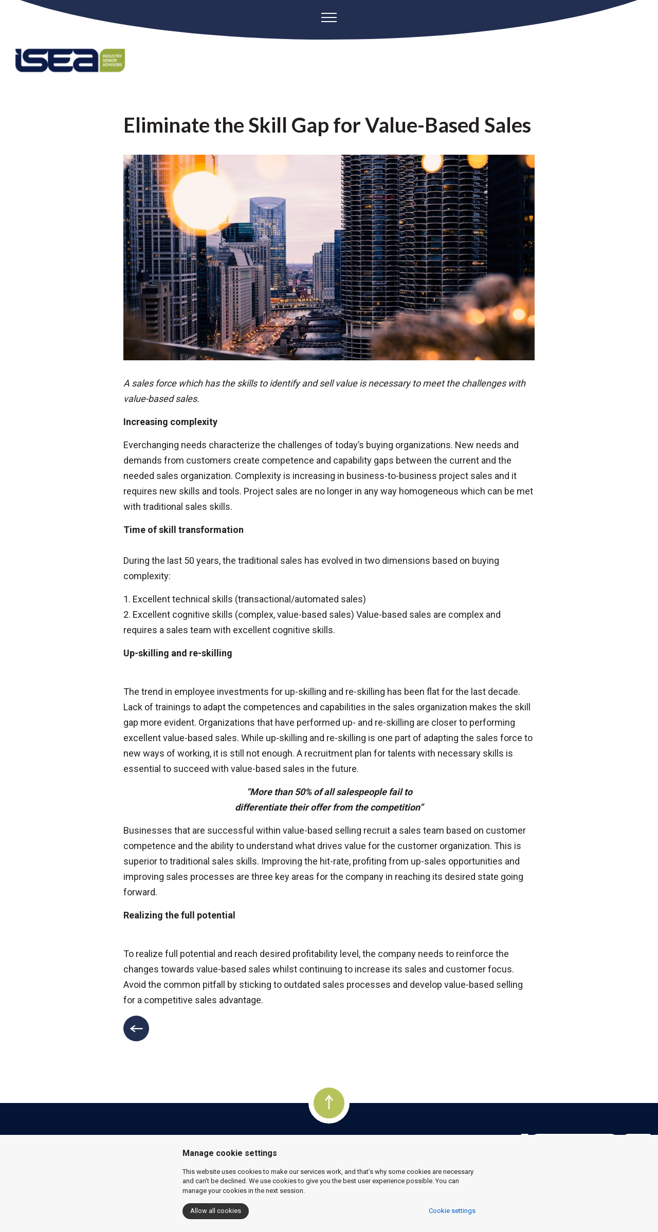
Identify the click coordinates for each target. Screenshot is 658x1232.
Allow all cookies (215, 1211)
